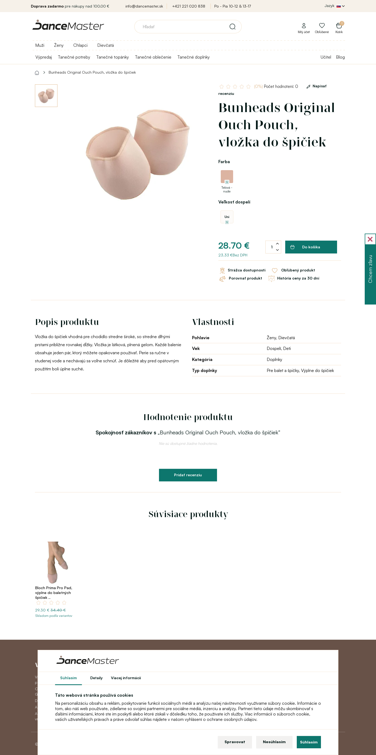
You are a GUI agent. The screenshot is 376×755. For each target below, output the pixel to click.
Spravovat (235, 741)
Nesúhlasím (274, 741)
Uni (227, 217)
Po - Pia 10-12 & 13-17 (232, 6)
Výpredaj (43, 57)
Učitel (326, 57)
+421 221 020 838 (188, 6)
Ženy (59, 45)
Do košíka (305, 247)
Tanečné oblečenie (153, 57)
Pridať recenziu (188, 475)
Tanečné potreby (74, 57)
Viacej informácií (126, 677)
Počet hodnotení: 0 (276, 86)
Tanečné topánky (112, 57)
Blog (340, 57)
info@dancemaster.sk (144, 6)
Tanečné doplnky (193, 57)
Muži (39, 45)
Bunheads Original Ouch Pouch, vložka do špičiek (92, 72)
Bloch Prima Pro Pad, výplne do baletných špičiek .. (53, 592)
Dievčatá (105, 45)
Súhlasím (309, 742)
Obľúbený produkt (293, 271)
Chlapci (80, 45)
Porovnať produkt (240, 279)
